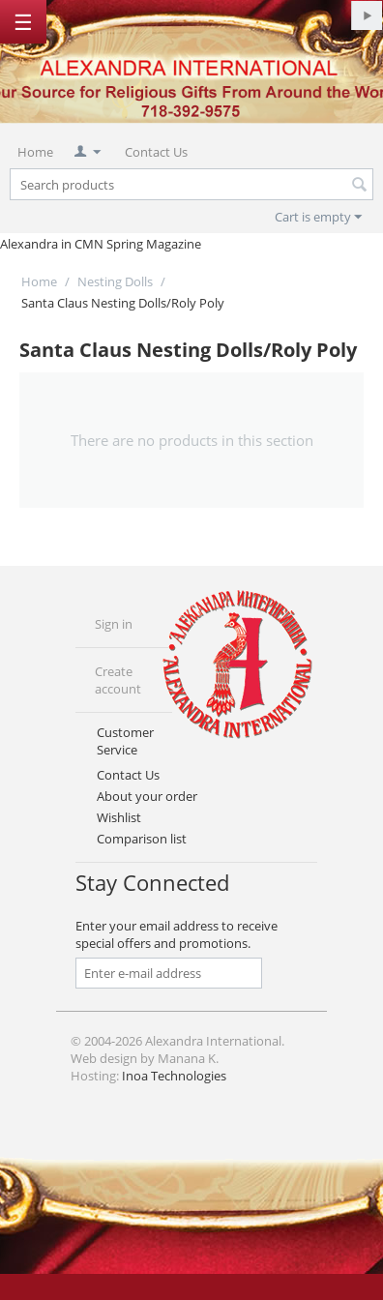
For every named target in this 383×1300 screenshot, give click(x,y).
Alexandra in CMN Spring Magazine (100, 243)
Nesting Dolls (115, 281)
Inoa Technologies (174, 1075)
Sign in (114, 624)
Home (35, 152)
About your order (147, 796)
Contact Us (156, 152)
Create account (118, 680)
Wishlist (119, 817)
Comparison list (142, 838)
